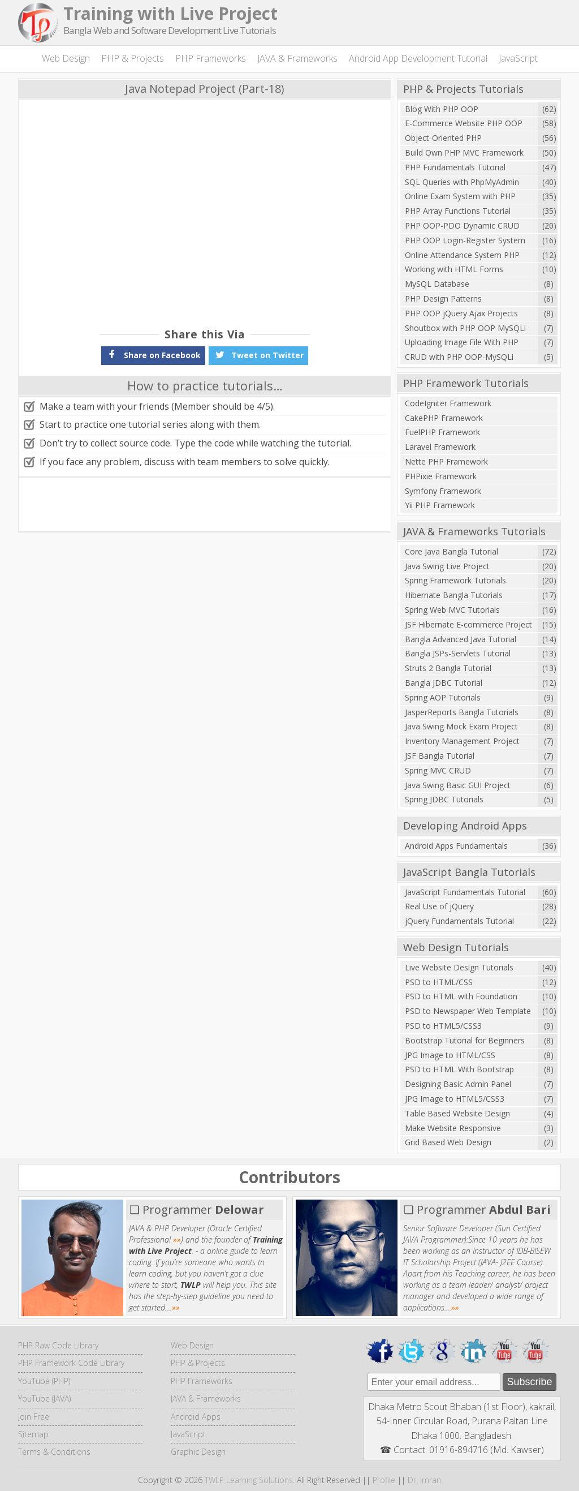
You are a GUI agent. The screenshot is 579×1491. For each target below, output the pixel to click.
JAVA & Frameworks (297, 58)
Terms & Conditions (54, 1451)
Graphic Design (198, 1451)
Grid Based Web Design (448, 1142)
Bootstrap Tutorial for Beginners (465, 1040)
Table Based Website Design (457, 1113)
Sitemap (33, 1434)
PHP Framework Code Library (71, 1362)
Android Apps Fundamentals (456, 845)
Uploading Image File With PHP (461, 342)
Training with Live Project (170, 13)
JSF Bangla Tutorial (439, 755)
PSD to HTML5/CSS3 (443, 1025)
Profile (384, 1480)
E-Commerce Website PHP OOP (463, 123)
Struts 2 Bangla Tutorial (448, 668)
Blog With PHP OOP (441, 109)
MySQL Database (437, 283)
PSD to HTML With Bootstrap (459, 1069)
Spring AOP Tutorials (443, 697)
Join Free (33, 1416)
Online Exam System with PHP (460, 196)
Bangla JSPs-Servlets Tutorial (458, 653)
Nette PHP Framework (446, 461)
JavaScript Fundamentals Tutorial (465, 892)
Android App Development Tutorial (418, 58)
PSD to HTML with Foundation (461, 996)
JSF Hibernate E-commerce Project (468, 624)
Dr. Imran (424, 1480)
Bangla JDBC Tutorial (443, 682)
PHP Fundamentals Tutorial (455, 167)
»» (177, 1239)
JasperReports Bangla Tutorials (461, 712)
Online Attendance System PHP (462, 255)
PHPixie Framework (441, 476)
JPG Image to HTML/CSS (450, 1055)
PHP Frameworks (210, 58)
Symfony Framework (443, 490)
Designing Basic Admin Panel (458, 1083)
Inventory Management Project (462, 741)
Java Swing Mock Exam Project (461, 726)
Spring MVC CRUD (438, 770)
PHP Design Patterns (443, 298)
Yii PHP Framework (440, 505)
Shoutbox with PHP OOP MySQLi (465, 328)
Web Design (66, 58)
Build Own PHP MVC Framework (464, 152)
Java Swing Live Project (447, 566)
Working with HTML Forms (454, 269)
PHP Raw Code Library (58, 1345)
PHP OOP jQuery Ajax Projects (461, 313)
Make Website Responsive (453, 1128)
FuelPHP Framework (442, 432)
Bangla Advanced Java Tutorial (460, 639)
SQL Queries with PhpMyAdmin (462, 182)
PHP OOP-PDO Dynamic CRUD (462, 225)
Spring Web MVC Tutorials (452, 609)
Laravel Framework (440, 446)
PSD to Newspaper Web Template (468, 1011)
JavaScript (518, 58)
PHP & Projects (132, 58)
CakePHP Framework (444, 418)
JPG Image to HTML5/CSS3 (454, 1098)
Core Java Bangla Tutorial (451, 551)
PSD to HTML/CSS (439, 982)
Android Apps (196, 1416)
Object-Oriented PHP (443, 137)
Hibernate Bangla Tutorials (454, 595)
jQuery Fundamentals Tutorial (459, 921)
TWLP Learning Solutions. (250, 1480)
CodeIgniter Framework (448, 403)
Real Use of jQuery (439, 906)
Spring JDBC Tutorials (444, 799)
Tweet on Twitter (258, 354)
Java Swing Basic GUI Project (458, 785)
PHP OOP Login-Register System (465, 240)
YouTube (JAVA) (44, 1398)
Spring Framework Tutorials (455, 580)
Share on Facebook (153, 354)
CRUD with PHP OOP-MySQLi (459, 356)
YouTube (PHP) (44, 1381)
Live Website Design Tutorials (459, 967)
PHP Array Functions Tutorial (458, 210)
